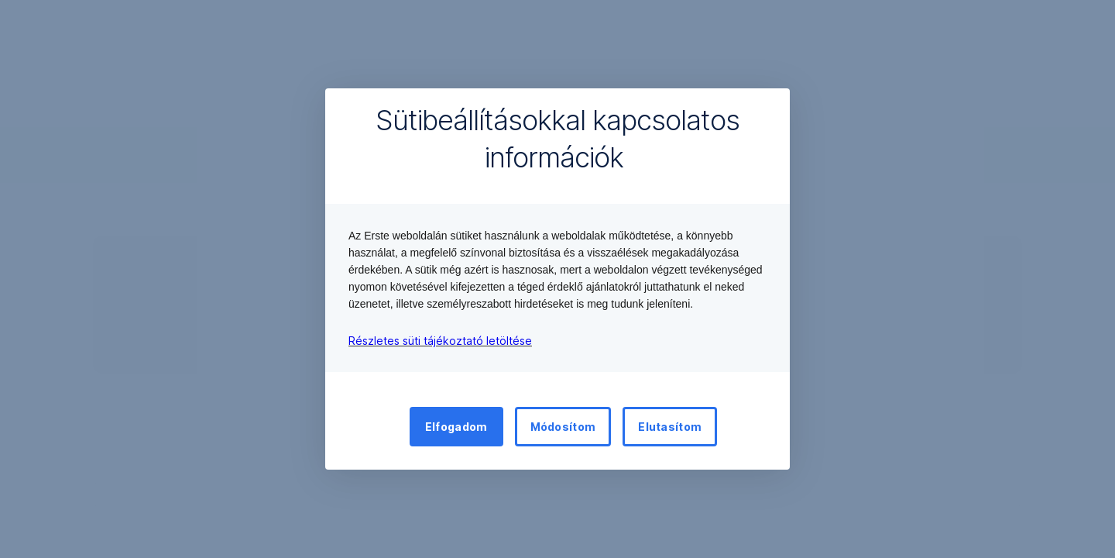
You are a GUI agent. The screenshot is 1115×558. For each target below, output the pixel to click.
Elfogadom (456, 426)
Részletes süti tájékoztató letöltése (440, 340)
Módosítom (563, 426)
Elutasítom (670, 426)
